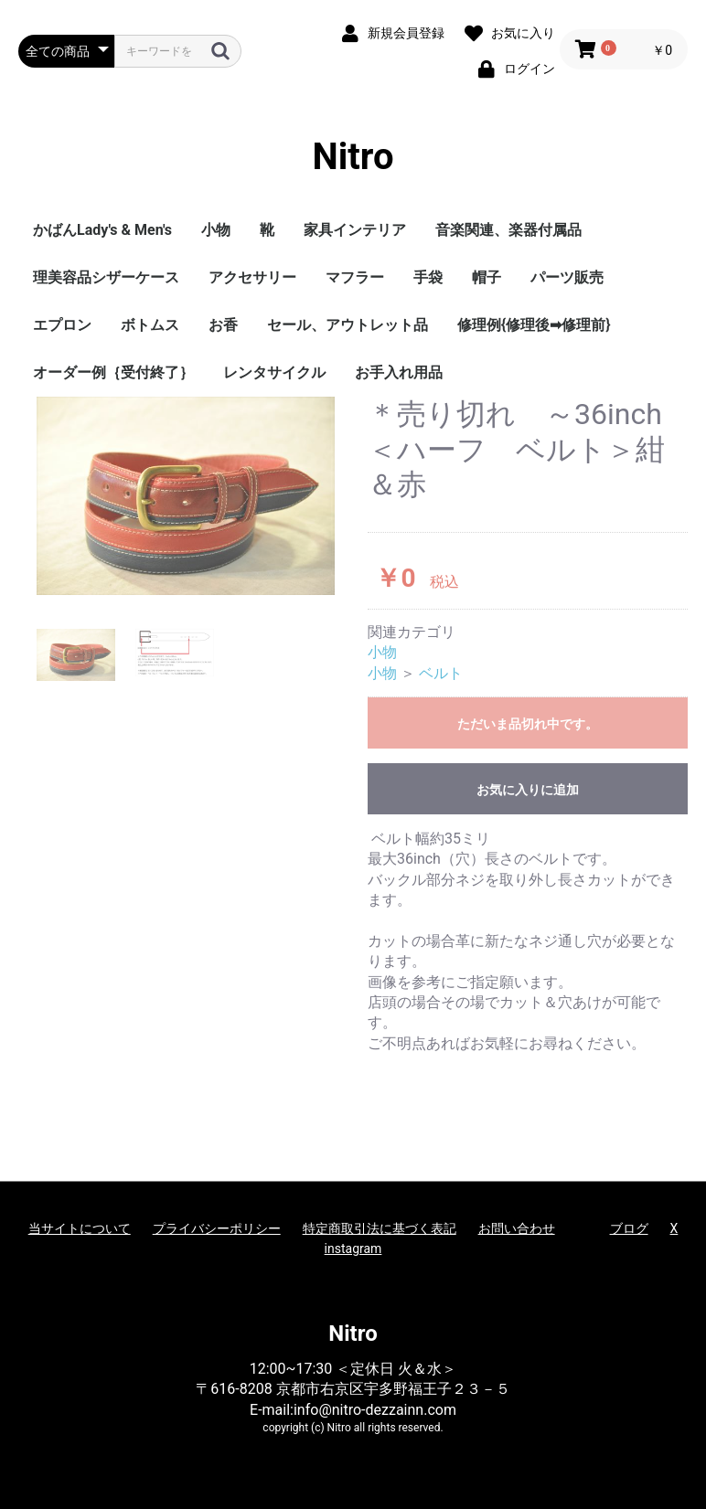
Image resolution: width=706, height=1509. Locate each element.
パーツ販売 (567, 277)
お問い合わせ (516, 1228)
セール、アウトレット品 (347, 325)
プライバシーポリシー (217, 1228)
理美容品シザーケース (106, 277)
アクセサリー (252, 277)
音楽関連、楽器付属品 (508, 230)
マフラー (355, 277)
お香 (223, 325)
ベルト (441, 673)
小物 (215, 230)
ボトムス (150, 325)
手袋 (428, 277)
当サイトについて (79, 1228)
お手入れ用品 (399, 372)
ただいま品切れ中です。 (527, 724)
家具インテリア (355, 230)
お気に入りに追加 (527, 789)
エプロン (62, 325)
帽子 (486, 277)
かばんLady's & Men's (102, 230)
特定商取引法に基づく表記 (379, 1228)
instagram (353, 1248)
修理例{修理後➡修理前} (534, 325)
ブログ (629, 1228)
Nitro (353, 156)
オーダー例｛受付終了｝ (113, 372)
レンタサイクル (274, 372)
